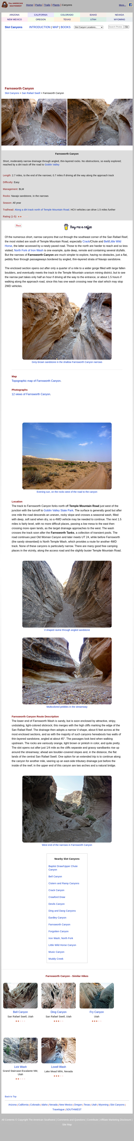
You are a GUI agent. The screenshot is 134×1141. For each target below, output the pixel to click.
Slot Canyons (13, 27)
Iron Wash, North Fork (61, 938)
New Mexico (65, 1104)
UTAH (93, 19)
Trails (47, 4)
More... (122, 5)
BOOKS (66, 27)
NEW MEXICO (14, 19)
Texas (87, 1104)
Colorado (35, 1104)
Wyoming (103, 1104)
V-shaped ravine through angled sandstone (67, 630)
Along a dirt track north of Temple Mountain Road (42, 209)
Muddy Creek (56, 958)
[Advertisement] (66, 59)
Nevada (53, 1104)
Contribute (92, 1119)
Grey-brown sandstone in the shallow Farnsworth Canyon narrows (67, 362)
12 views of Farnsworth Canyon (31, 394)
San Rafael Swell (31, 93)
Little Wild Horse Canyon (62, 945)
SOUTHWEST (73, 1109)
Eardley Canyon (57, 917)
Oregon (78, 1104)
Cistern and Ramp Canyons (64, 883)
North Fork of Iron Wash (28, 250)
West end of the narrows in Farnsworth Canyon (67, 845)
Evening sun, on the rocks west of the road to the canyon (67, 491)
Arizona (12, 1104)
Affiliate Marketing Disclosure (115, 1119)
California (23, 1104)
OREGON (41, 19)
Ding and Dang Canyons (62, 910)
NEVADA (119, 15)
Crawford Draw (57, 897)
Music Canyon (56, 952)
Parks (38, 4)
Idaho (45, 1104)
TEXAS (67, 19)
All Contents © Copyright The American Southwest (28, 1119)
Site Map (67, 1124)
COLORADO (67, 15)
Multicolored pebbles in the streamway (67, 706)
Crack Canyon (56, 890)
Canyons (67, 4)
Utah (94, 1104)
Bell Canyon (55, 876)
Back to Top (10, 1096)
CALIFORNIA (40, 15)
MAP (56, 27)
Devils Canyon (57, 904)
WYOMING (119, 19)
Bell (106, 241)
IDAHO (93, 15)
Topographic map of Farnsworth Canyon (36, 380)
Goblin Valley (52, 164)
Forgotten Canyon (59, 931)
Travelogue (59, 1109)
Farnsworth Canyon (59, 924)
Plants (56, 4)
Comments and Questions (71, 1119)
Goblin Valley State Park (58, 510)
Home (29, 4)
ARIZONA (15, 15)
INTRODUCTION (39, 27)
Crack (86, 241)
